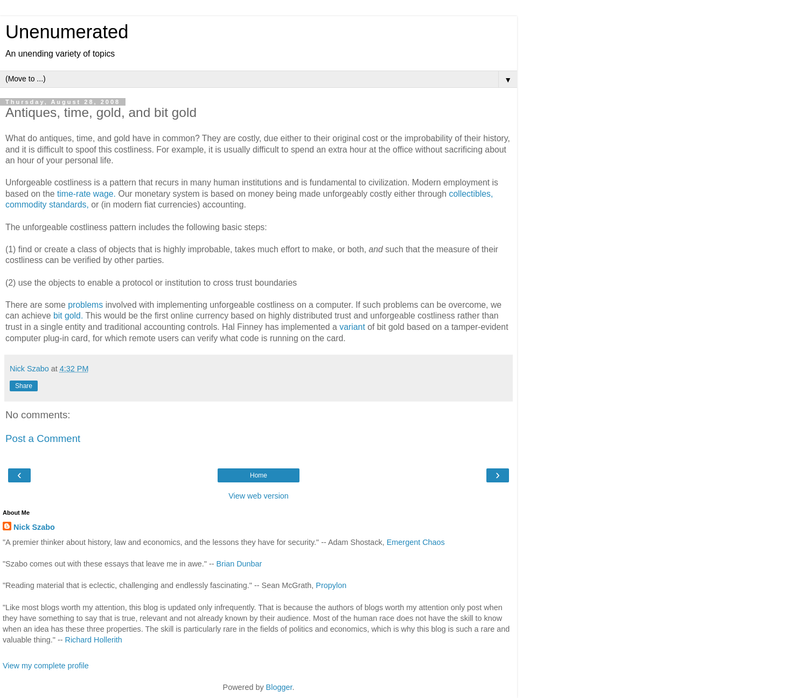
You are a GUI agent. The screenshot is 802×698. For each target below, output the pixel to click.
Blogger (279, 687)
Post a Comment (42, 438)
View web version (258, 496)
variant (352, 326)
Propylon (331, 585)
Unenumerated (67, 32)
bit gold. (68, 315)
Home (258, 475)
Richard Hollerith (93, 639)
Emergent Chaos (416, 542)
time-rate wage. (86, 193)
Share (23, 386)
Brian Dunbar (239, 563)
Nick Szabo (34, 527)
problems (85, 304)
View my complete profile (46, 665)
